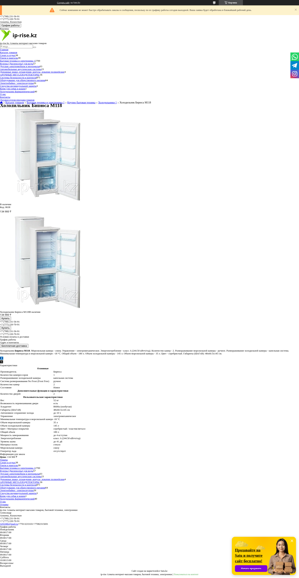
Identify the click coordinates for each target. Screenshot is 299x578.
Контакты (5, 97)
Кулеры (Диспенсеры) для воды (16, 63)
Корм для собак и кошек (12, 88)
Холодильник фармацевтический (17, 91)
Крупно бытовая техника (81, 102)
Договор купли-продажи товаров (17, 99)
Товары (4, 459)
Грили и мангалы (9, 57)
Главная (4, 49)
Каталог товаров (8, 52)
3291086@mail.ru (9, 523)
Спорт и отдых (7, 55)
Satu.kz (164, 571)
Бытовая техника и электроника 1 (17, 60)
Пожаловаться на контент (186, 574)
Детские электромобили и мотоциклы (20, 66)
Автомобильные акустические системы (20, 69)
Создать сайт (63, 2)
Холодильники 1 (107, 102)
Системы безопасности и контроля (18, 77)
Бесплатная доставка (14, 345)
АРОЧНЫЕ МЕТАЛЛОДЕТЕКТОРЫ (20, 74)
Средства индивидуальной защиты (18, 86)
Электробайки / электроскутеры (17, 83)
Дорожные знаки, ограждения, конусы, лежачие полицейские (32, 71)
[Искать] (34, 47)
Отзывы (4, 504)
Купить (6, 318)
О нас (3, 94)
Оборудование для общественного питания (22, 80)
